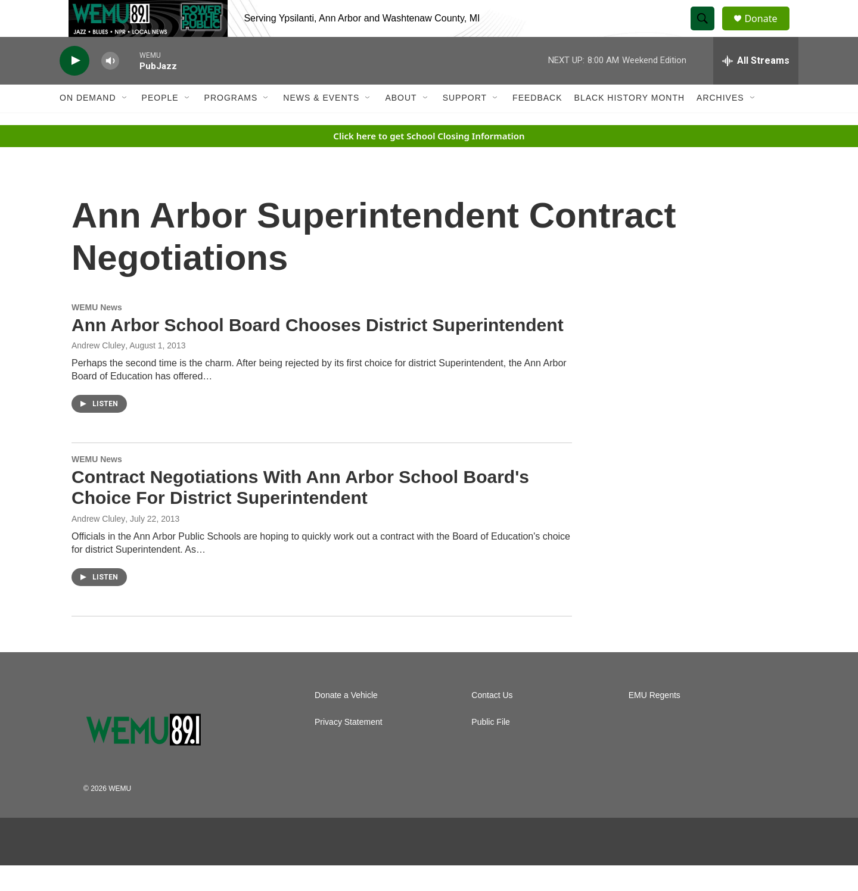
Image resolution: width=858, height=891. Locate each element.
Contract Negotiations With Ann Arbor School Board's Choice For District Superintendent (300, 513)
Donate (768, 31)
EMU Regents (654, 720)
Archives (720, 124)
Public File (490, 747)
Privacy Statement (349, 747)
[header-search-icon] (708, 31)
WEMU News (97, 333)
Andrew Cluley (98, 544)
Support (465, 124)
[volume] (110, 86)
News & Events (321, 124)
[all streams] (755, 86)
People (160, 124)
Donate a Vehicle (346, 720)
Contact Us (491, 720)
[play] (74, 87)
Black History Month (629, 124)
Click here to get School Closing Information (428, 161)
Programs (231, 124)
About (400, 124)
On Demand (88, 124)
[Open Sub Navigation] (125, 124)
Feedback (537, 124)
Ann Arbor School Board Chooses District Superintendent (318, 350)
